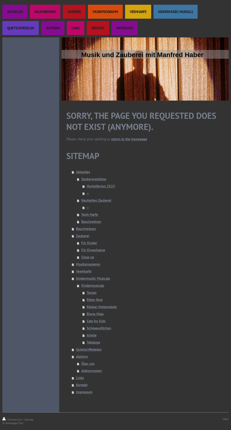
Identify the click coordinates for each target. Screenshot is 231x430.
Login (225, 419)
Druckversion (12, 419)
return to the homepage (129, 139)
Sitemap (28, 419)
